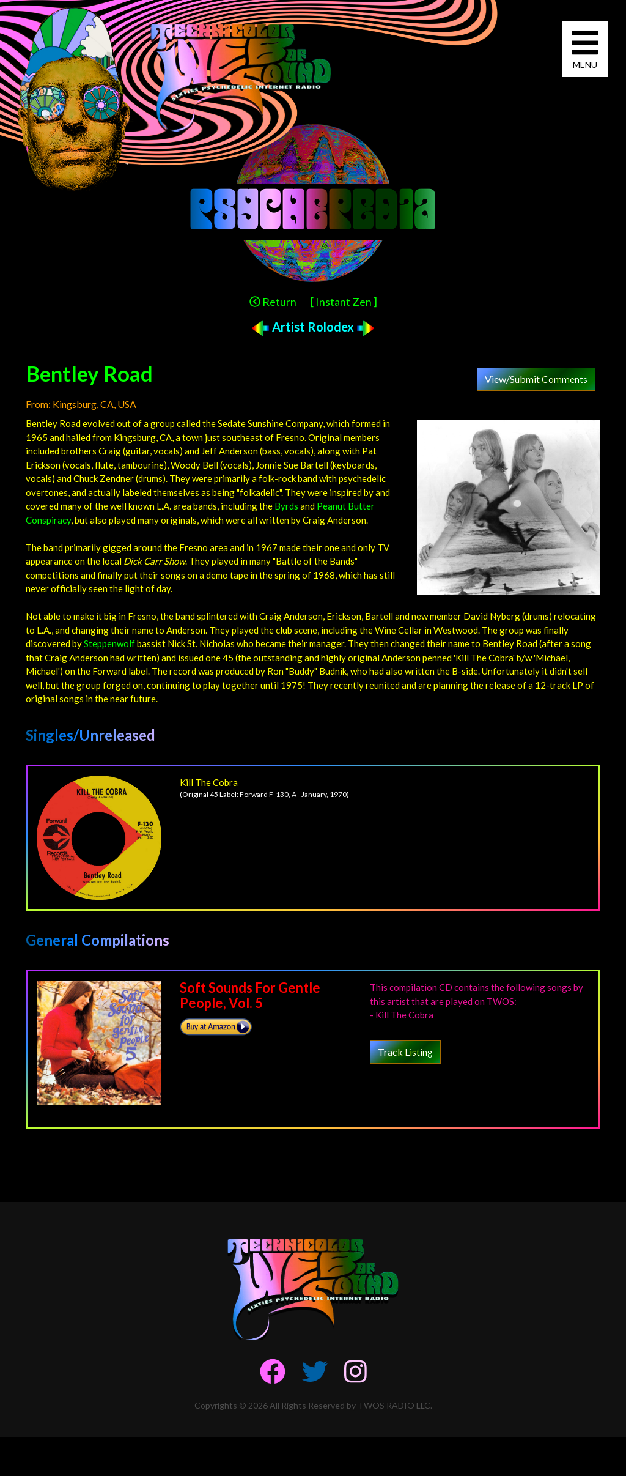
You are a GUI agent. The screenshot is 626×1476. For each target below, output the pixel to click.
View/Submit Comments (536, 379)
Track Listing (405, 1052)
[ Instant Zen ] (344, 301)
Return (272, 301)
